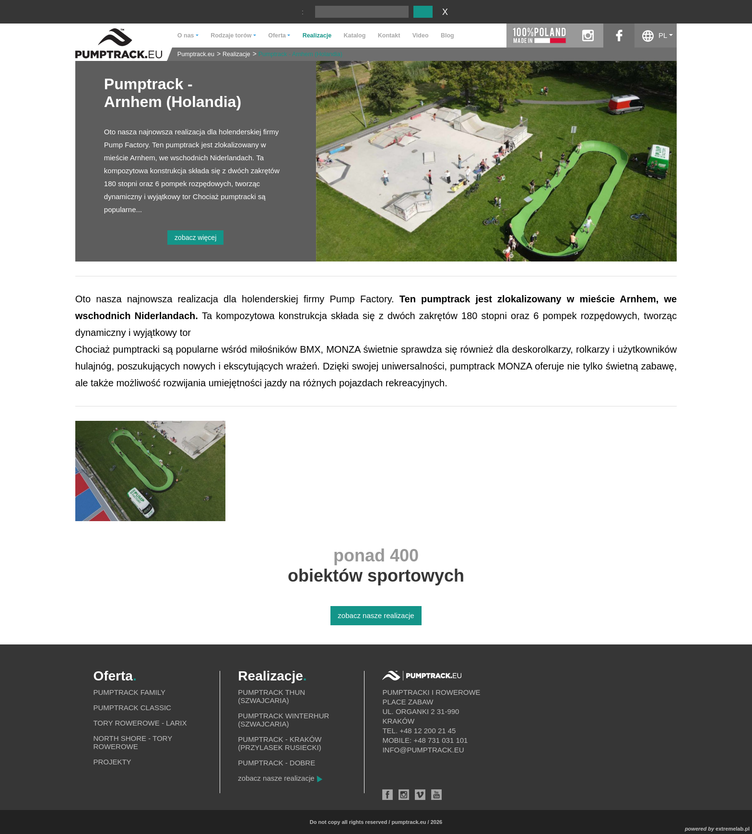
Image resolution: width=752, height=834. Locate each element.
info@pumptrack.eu (423, 750)
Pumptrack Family (129, 692)
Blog (447, 35)
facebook (618, 36)
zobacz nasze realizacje (376, 615)
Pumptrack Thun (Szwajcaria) (271, 696)
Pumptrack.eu (195, 54)
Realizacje (317, 35)
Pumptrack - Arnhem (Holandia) (300, 54)
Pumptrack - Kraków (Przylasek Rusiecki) (279, 743)
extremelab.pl (733, 829)
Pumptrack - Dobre (276, 763)
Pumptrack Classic (132, 707)
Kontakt (389, 35)
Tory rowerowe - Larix (140, 723)
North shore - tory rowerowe (132, 742)
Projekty (112, 762)
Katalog (355, 35)
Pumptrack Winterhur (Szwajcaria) (283, 720)
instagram (587, 36)
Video (420, 35)
